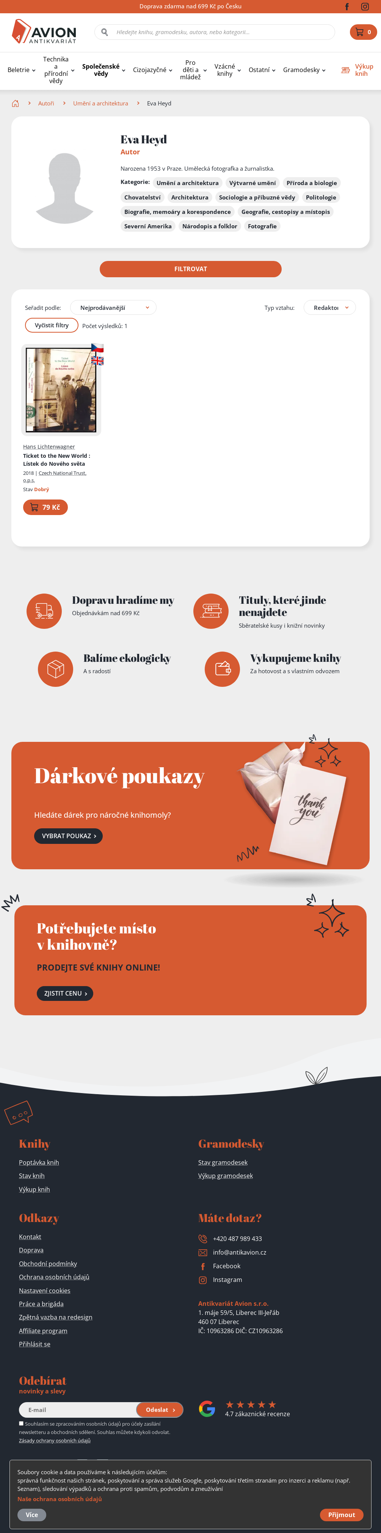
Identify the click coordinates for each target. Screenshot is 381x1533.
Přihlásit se (34, 1344)
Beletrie (19, 70)
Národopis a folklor (209, 226)
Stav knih (32, 1176)
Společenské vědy (100, 70)
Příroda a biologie (312, 183)
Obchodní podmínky (48, 1264)
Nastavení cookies (45, 1290)
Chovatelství (142, 197)
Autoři (46, 103)
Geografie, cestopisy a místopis (285, 211)
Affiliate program (43, 1331)
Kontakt (30, 1237)
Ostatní (259, 70)
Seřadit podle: (43, 307)
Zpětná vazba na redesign (56, 1317)
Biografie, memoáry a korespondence (177, 211)
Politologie (321, 197)
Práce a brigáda (41, 1304)
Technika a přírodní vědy (56, 70)
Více (32, 1515)
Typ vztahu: (280, 307)
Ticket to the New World (56, 459)
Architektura (190, 197)
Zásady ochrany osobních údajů (55, 1440)
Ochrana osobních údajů (54, 1277)
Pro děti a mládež (190, 70)
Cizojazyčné (149, 70)
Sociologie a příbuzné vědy (257, 197)
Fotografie (262, 226)
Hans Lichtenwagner (49, 446)
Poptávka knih (39, 1162)
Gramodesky (301, 70)
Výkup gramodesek (225, 1176)
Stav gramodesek (223, 1162)
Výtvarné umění (252, 183)
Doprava (31, 1250)
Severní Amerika (148, 226)
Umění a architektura (100, 103)
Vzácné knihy (225, 70)
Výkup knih (34, 1189)
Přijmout (341, 1515)
